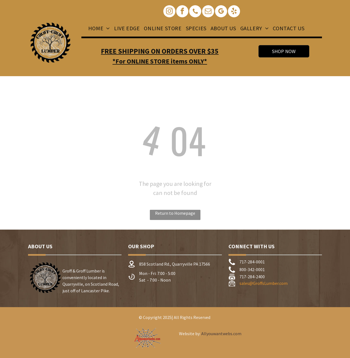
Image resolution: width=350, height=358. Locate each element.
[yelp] (234, 12)
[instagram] (169, 12)
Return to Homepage (175, 213)
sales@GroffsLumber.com (263, 283)
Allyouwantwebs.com (221, 333)
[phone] (195, 12)
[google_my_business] (221, 12)
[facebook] (182, 12)
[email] (208, 12)
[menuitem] (98, 28)
